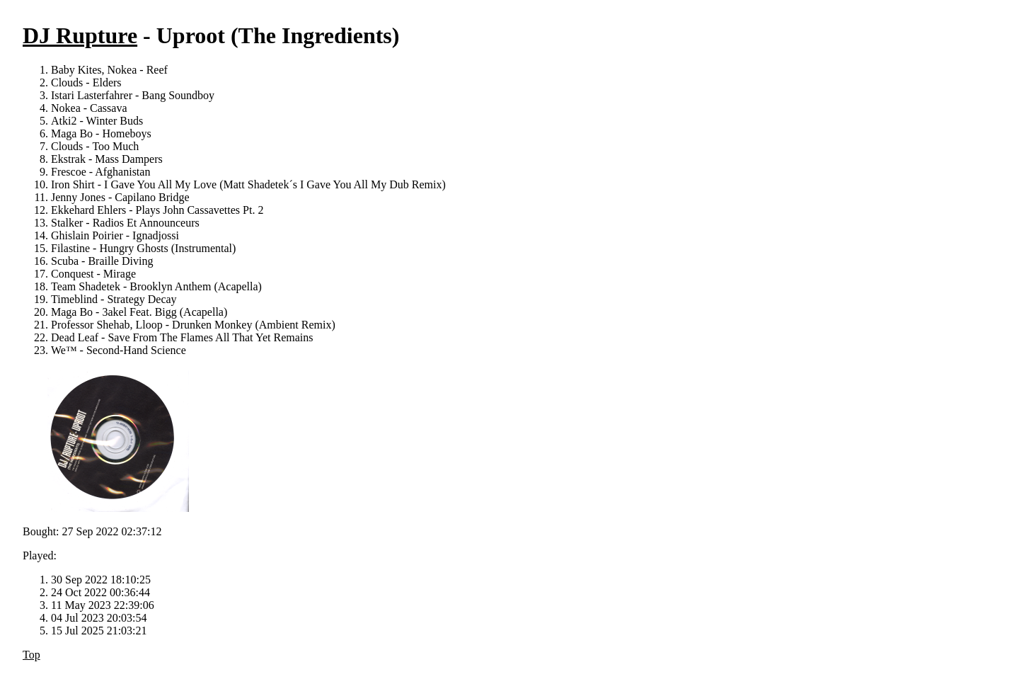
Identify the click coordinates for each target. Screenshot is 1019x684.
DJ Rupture (80, 35)
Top (31, 655)
